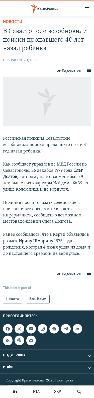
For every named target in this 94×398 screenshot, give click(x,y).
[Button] (69, 71)
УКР (57, 392)
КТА (36, 392)
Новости (12, 22)
